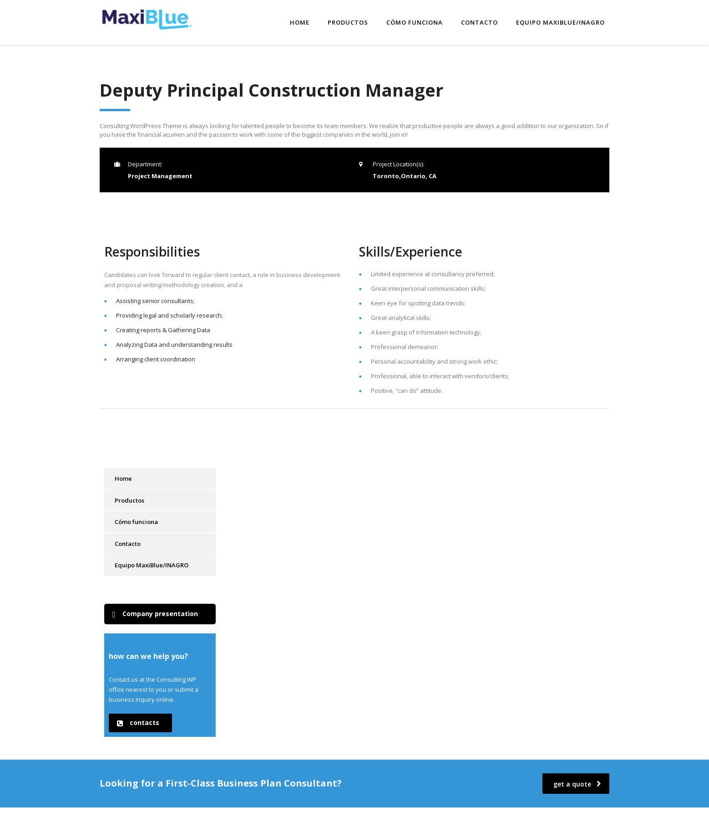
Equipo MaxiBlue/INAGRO (560, 21)
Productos (348, 21)
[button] (160, 612)
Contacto (479, 21)
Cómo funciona (414, 21)
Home (299, 21)
